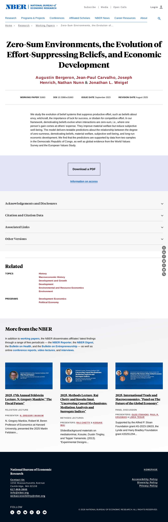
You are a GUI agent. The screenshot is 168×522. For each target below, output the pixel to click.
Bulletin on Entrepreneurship (59, 346)
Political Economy (49, 302)
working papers (30, 338)
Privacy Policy (148, 485)
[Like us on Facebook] (38, 512)
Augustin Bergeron (55, 77)
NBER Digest (85, 342)
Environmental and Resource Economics (61, 287)
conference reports (24, 350)
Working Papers (45, 25)
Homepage (151, 469)
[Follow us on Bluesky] (25, 512)
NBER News (102, 18)
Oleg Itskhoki (140, 414)
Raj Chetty (83, 423)
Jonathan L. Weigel (108, 82)
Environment (46, 291)
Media (104, 7)
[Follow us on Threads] (32, 512)
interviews (67, 350)
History (43, 273)
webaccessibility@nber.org (27, 496)
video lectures (46, 350)
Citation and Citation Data (24, 215)
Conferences (57, 18)
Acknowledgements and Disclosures (31, 203)
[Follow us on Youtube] (45, 512)
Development (46, 284)
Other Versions (16, 239)
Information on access (84, 181)
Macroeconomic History (52, 277)
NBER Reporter (61, 342)
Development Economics (52, 298)
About (143, 18)
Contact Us (17, 479)
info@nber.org (19, 492)
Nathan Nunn (71, 82)
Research (10, 18)
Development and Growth (53, 280)
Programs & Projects (33, 18)
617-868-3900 (18, 489)
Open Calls (120, 7)
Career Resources (124, 18)
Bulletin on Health (20, 346)
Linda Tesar (137, 417)
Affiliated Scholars (79, 18)
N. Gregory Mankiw (32, 415)
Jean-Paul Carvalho (96, 77)
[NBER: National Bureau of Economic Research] (33, 8)
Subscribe (90, 7)
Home (8, 25)
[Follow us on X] (12, 512)
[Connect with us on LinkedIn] (19, 512)
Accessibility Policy (145, 479)
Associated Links (17, 227)
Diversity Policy (147, 482)
